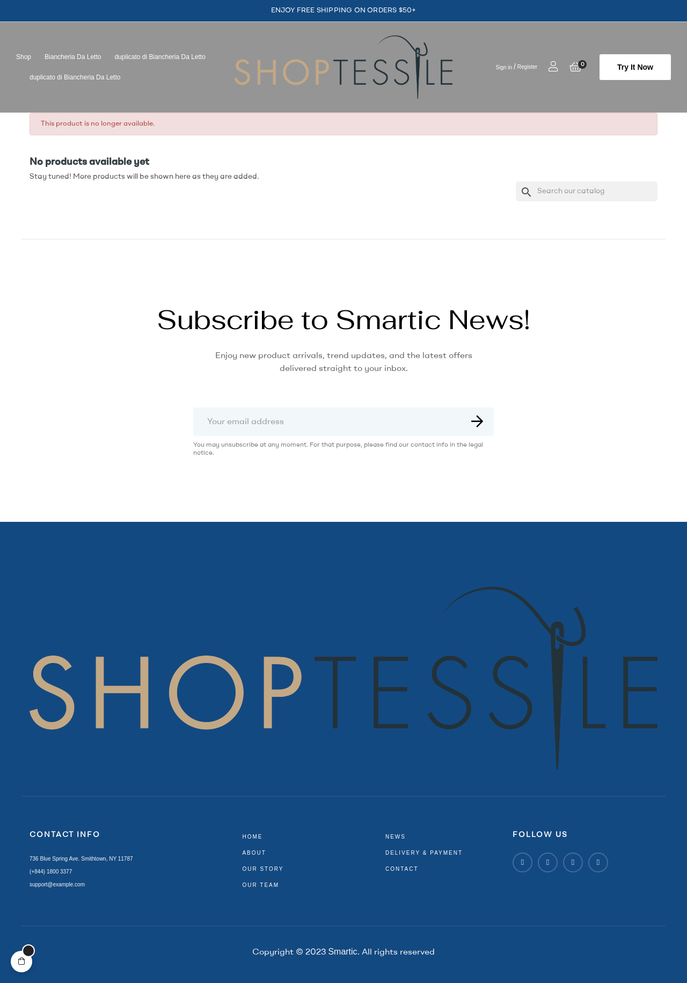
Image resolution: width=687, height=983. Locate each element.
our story (262, 869)
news (395, 837)
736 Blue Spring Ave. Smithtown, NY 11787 (81, 859)
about (254, 853)
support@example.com (57, 884)
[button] (635, 67)
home (252, 837)
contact (402, 869)
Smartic (342, 951)
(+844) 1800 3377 (51, 872)
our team (260, 885)
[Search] (586, 191)
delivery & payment (424, 853)
